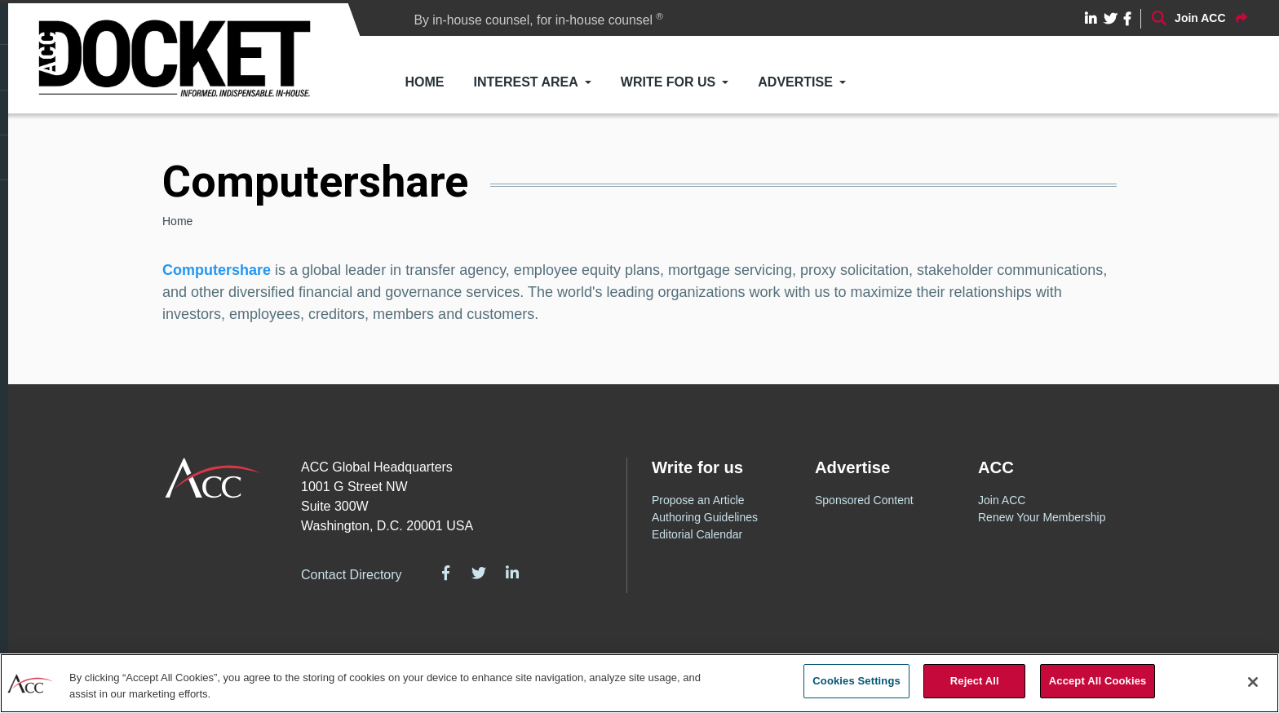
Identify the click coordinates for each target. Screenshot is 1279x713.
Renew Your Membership (1041, 517)
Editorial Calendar (697, 534)
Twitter (478, 572)
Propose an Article (698, 500)
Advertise (795, 82)
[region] (639, 683)
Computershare (216, 270)
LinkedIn (512, 572)
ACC (213, 478)
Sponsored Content (864, 500)
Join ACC (1001, 500)
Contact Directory (351, 575)
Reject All (974, 681)
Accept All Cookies (1098, 681)
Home (425, 82)
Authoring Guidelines (705, 517)
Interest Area (526, 82)
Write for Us (668, 82)
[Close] (1253, 682)
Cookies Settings (856, 681)
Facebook (446, 572)
